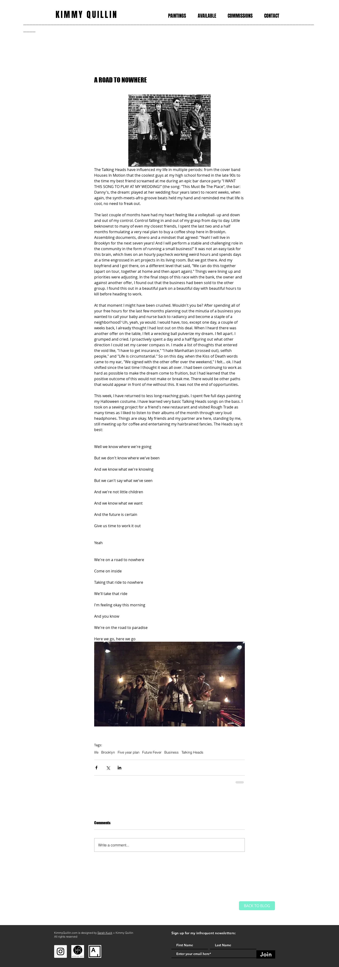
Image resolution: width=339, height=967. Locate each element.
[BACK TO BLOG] (257, 905)
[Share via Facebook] (96, 767)
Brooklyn (108, 752)
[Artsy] (95, 951)
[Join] (265, 954)
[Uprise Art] (77, 951)
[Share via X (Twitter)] (108, 767)
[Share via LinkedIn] (119, 767)
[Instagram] (60, 951)
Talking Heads (192, 752)
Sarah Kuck (104, 932)
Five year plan (128, 752)
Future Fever (151, 752)
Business (171, 752)
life (96, 752)
